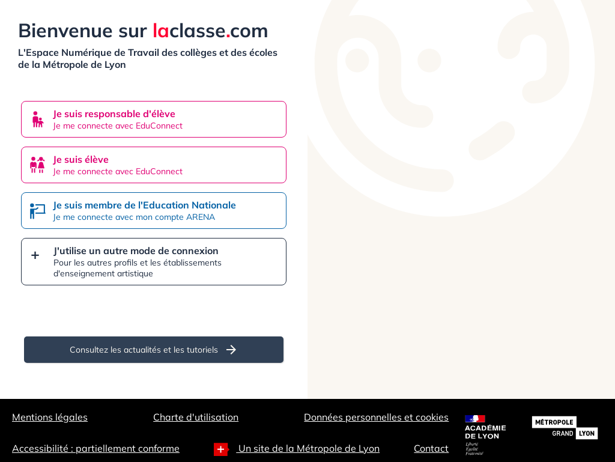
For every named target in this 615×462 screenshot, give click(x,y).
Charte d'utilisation (195, 417)
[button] (154, 262)
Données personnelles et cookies (376, 417)
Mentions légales (50, 417)
